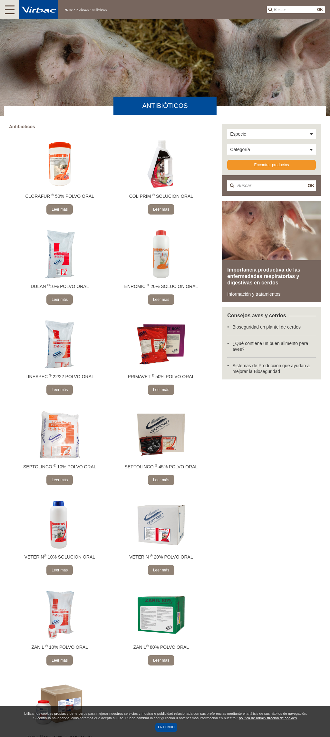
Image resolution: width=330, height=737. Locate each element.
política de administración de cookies (268, 718)
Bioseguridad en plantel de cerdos (266, 327)
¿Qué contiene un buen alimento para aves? (270, 346)
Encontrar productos (271, 165)
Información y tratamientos (253, 294)
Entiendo (166, 727)
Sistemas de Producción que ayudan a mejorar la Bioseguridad (271, 368)
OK (320, 9)
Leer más (60, 209)
